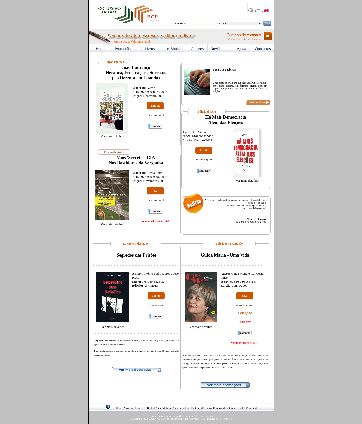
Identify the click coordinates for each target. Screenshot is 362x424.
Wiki (264, 221)
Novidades (129, 408)
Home (119, 408)
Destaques (196, 408)
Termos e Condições (213, 408)
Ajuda (168, 408)
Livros (139, 408)
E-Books (149, 408)
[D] (112, 408)
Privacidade (252, 408)
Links (242, 408)
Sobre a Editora (181, 408)
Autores (160, 408)
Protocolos (230, 408)
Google (253, 221)
